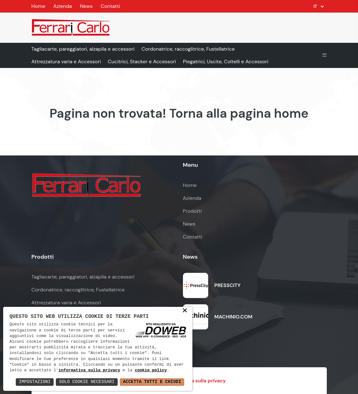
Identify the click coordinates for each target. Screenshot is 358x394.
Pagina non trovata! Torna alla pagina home (179, 113)
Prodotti (192, 211)
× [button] (185, 311)
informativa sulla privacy (89, 370)
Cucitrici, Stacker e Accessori (142, 61)
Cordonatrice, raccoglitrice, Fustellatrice (188, 49)
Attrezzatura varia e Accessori (66, 61)
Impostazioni (34, 382)
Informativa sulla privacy (196, 380)
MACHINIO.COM (233, 316)
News (86, 6)
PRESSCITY (227, 285)
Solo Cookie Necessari (86, 382)
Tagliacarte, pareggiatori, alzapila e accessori (83, 49)
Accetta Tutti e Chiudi (152, 382)
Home (38, 6)
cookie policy (151, 370)
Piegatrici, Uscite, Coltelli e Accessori (225, 61)
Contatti (110, 6)
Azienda (62, 6)
